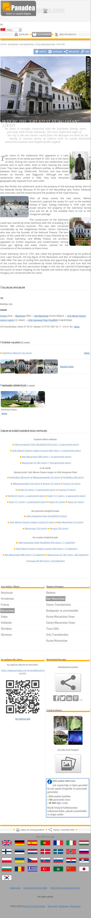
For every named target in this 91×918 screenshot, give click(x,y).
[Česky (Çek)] (32, 860)
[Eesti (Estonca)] (20, 851)
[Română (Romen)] (20, 869)
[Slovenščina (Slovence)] (58, 860)
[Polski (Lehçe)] (7, 860)
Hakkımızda (15, 887)
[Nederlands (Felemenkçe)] (32, 851)
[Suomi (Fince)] (7, 851)
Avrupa (3, 315)
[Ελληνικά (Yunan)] (32, 869)
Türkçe (9, 29)
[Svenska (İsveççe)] (58, 851)
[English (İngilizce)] (7, 842)
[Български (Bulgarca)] (7, 869)
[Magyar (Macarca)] (84, 842)
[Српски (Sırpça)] (84, 860)
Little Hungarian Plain (45, 44)
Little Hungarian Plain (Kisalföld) (43, 320)
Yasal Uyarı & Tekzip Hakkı (35, 887)
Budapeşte (64, 906)
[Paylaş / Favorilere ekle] (68, 682)
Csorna (71, 483)
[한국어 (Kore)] (7, 877)
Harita (76, 326)
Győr (67, 495)
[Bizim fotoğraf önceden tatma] (68, 763)
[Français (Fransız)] (58, 842)
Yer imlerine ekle (22, 718)
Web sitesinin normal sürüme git (65, 887)
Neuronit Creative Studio (33, 906)
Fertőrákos (19, 477)
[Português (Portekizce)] (45, 842)
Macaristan (13, 44)
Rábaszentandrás (46, 477)
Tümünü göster (67, 366)
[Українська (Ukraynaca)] (20, 860)
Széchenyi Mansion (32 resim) (17, 352)
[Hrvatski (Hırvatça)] (71, 860)
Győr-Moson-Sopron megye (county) (46, 450)
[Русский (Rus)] (84, 851)
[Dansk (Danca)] (45, 851)
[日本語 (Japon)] (84, 869)
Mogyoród (52, 906)
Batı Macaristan (27, 44)
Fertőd (37, 489)
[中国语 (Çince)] (71, 869)
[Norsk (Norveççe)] (71, 851)
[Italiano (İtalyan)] (71, 842)
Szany (57, 502)
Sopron (51, 483)
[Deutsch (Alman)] (20, 842)
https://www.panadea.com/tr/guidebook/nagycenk (22, 672)
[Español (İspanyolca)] (32, 842)
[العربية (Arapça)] (58, 869)
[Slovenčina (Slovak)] (45, 860)
